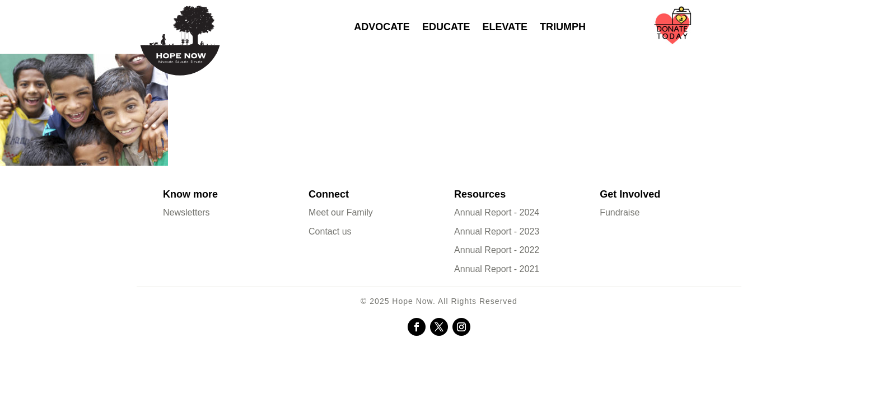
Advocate (382, 26)
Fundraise (619, 212)
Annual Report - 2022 (496, 250)
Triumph (563, 26)
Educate (446, 26)
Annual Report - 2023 (496, 231)
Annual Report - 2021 (496, 269)
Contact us (330, 231)
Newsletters (186, 212)
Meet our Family (341, 212)
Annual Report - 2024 (496, 212)
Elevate (505, 26)
